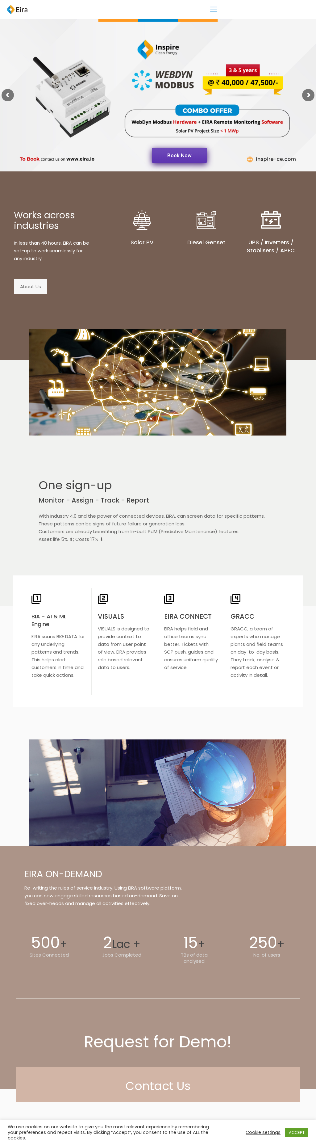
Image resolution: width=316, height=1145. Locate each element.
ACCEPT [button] (297, 1132)
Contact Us (158, 1086)
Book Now (179, 155)
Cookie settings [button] (263, 1132)
